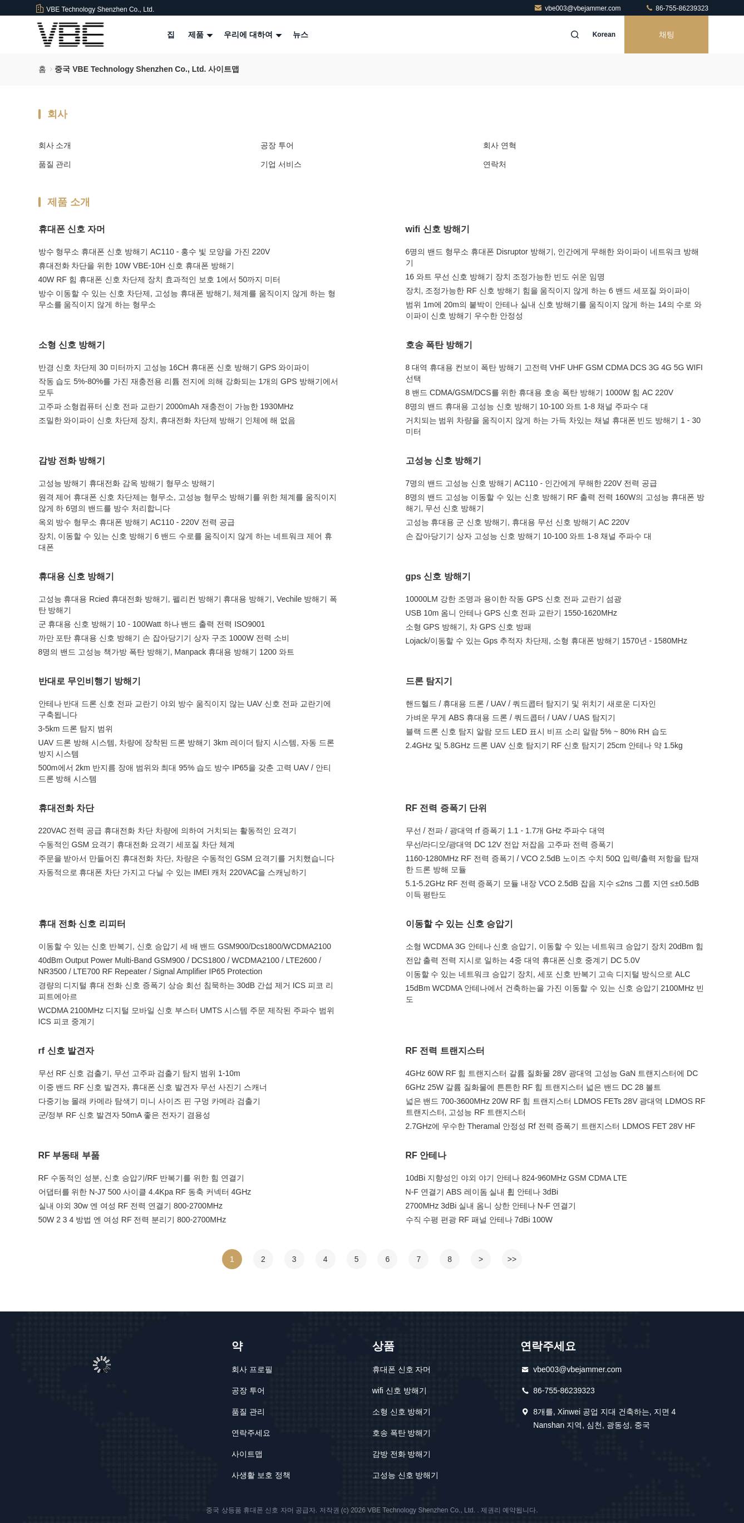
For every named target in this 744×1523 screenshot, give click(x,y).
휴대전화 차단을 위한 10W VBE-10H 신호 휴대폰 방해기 (136, 265)
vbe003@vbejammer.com (578, 8)
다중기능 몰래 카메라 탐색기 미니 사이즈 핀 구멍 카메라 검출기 (149, 1101)
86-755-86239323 (676, 8)
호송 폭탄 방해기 (439, 345)
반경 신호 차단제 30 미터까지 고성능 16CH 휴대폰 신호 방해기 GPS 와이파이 (174, 367)
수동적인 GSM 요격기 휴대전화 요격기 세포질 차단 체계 (136, 844)
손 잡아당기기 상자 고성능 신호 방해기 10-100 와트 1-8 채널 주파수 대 (529, 536)
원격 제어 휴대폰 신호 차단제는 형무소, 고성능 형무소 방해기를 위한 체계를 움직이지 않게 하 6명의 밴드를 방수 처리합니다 (187, 503)
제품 (199, 34)
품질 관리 (55, 164)
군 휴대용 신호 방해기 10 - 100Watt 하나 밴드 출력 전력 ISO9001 (151, 624)
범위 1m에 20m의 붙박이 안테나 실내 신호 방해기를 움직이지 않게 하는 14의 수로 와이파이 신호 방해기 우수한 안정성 (554, 310)
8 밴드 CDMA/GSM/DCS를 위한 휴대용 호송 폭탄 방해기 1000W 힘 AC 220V (540, 392)
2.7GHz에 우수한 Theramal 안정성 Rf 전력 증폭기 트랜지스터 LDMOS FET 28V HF (551, 1126)
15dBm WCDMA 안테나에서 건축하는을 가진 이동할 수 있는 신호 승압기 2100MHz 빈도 (555, 994)
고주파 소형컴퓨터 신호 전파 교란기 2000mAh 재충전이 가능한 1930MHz (166, 406)
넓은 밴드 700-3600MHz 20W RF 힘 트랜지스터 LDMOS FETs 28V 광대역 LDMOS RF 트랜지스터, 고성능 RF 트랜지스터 (556, 1107)
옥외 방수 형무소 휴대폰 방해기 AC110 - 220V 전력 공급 (136, 522)
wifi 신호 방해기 (438, 229)
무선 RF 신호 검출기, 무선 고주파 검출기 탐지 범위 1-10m (139, 1073)
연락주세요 (250, 1432)
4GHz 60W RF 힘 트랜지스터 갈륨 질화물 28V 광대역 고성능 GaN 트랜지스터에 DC (552, 1073)
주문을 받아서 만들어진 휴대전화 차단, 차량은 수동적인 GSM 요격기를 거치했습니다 (186, 858)
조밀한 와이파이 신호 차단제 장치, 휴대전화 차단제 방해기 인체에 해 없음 (167, 420)
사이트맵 (247, 1454)
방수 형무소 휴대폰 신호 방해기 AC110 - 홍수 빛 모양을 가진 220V (154, 251)
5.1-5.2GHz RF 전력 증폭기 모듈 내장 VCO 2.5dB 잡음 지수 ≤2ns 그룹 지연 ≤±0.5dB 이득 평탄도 (552, 889)
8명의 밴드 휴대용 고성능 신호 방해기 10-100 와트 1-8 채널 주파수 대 (527, 406)
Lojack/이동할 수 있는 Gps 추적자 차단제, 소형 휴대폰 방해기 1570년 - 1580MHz (546, 640)
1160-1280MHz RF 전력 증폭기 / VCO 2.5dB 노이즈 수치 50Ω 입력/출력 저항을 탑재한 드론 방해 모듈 (552, 864)
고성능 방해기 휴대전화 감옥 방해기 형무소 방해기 (126, 483)
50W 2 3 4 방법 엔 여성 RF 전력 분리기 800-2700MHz (132, 1219)
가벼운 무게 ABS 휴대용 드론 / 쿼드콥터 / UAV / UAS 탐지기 (510, 717)
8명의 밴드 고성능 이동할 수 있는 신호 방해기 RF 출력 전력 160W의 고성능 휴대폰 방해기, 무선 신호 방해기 (555, 503)
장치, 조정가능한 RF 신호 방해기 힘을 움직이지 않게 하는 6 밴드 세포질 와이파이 (548, 290)
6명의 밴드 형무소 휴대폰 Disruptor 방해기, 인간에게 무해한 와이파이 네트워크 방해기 (552, 257)
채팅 (666, 34)
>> (512, 1259)
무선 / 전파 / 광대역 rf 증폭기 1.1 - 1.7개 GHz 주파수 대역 (505, 830)
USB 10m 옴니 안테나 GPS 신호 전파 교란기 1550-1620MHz (511, 612)
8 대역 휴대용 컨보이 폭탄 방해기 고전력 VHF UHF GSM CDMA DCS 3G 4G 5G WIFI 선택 (554, 373)
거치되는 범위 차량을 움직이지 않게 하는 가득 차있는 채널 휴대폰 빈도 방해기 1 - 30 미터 (553, 426)
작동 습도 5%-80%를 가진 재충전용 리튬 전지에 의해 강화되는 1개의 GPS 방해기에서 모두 (188, 387)
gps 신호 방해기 (438, 576)
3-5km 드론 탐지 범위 (76, 728)
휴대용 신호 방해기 (76, 576)
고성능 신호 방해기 (444, 460)
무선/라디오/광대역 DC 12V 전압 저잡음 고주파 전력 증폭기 (510, 844)
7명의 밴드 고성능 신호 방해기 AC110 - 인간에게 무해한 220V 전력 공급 (532, 483)
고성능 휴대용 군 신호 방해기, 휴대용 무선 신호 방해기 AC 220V (518, 522)
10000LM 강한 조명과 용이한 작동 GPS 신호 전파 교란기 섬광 (514, 599)
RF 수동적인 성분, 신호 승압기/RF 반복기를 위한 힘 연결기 (141, 1177)
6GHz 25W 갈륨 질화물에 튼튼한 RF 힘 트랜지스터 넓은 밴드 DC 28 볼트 (534, 1087)
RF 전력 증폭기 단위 (446, 808)
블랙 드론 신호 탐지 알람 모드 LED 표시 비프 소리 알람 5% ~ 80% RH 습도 (536, 731)
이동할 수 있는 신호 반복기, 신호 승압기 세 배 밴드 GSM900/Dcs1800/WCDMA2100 (185, 946)
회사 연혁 (499, 145)
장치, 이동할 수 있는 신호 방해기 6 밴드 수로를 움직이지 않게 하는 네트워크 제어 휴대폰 (185, 542)
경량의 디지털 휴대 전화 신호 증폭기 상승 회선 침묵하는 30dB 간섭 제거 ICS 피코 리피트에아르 (186, 991)
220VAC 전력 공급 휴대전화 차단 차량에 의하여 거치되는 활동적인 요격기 (167, 830)
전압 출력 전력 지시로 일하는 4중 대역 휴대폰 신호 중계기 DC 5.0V (523, 960)
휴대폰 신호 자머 (72, 229)
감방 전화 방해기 (72, 460)
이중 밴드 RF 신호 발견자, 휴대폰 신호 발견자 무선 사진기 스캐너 (152, 1087)
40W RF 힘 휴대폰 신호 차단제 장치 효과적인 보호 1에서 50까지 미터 (159, 279)
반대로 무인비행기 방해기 (89, 681)
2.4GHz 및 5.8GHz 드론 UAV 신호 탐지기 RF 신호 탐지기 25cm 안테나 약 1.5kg (544, 745)
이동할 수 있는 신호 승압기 (460, 923)
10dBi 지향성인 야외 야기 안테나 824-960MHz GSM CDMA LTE (516, 1177)
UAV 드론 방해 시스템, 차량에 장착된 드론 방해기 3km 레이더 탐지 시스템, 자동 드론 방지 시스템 (186, 748)
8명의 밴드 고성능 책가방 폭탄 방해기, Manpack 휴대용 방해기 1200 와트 (166, 651)
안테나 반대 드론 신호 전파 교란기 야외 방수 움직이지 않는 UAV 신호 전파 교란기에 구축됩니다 (184, 709)
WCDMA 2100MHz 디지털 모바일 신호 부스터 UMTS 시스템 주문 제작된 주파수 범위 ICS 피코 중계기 (186, 1016)
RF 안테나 (426, 1155)
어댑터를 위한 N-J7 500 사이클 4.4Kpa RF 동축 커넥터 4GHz (145, 1191)
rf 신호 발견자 (66, 1050)
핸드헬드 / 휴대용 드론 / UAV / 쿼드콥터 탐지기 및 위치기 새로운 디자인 (531, 703)
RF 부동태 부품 (69, 1155)
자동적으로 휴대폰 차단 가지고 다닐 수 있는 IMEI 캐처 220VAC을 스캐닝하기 (172, 872)
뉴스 (300, 34)
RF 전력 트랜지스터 (445, 1050)
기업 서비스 (281, 164)
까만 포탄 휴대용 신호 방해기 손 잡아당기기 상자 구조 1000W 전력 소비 (163, 637)
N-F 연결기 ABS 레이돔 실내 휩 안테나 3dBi (482, 1191)
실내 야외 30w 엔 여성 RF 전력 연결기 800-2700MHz (130, 1205)
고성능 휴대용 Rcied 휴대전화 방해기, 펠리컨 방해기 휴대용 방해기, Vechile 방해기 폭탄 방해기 (188, 605)
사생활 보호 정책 (260, 1475)
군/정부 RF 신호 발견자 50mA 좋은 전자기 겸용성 (124, 1115)
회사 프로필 (252, 1369)
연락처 (494, 164)
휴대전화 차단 (66, 808)
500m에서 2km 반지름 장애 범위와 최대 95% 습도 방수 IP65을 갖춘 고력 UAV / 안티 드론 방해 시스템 (184, 773)
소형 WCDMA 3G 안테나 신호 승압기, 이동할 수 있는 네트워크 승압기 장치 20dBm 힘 (554, 946)
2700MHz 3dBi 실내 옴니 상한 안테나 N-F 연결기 (491, 1205)
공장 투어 (277, 145)
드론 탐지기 (429, 681)
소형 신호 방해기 (72, 345)
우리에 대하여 (251, 34)
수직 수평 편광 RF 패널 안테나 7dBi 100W (479, 1219)
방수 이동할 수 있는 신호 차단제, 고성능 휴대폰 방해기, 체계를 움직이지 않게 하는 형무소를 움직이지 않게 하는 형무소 (187, 299)
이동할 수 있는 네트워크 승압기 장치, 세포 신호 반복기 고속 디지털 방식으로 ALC (548, 974)
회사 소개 (55, 145)
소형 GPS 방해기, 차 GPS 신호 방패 (468, 626)
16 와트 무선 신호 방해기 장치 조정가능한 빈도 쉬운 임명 (505, 276)
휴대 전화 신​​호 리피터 (82, 923)
